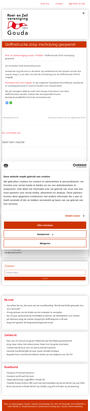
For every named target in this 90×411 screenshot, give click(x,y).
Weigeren (45, 243)
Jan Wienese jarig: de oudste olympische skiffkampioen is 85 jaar (37, 319)
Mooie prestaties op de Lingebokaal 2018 (67, 117)
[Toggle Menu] (83, 13)
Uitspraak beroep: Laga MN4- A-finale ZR (26, 379)
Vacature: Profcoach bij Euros (20, 372)
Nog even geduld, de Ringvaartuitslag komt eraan (30, 322)
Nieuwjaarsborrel (10, 117)
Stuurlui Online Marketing (71, 406)
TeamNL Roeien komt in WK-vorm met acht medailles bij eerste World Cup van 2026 (45, 383)
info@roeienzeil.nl (29, 406)
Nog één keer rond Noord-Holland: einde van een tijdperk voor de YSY (40, 354)
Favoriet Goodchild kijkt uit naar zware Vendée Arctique (33, 351)
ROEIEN (39, 55)
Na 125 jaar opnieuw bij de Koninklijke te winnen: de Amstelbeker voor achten (43, 315)
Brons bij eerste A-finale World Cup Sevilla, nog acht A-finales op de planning (43, 386)
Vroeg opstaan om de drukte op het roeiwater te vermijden (34, 312)
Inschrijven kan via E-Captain (18, 82)
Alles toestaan (45, 225)
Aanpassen (45, 234)
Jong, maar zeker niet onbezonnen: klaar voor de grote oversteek (37, 344)
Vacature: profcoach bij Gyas (20, 376)
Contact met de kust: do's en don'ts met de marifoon (31, 347)
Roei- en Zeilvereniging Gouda (19, 55)
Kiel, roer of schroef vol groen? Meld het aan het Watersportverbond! (39, 340)
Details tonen (72, 215)
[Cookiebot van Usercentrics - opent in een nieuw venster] (72, 166)
